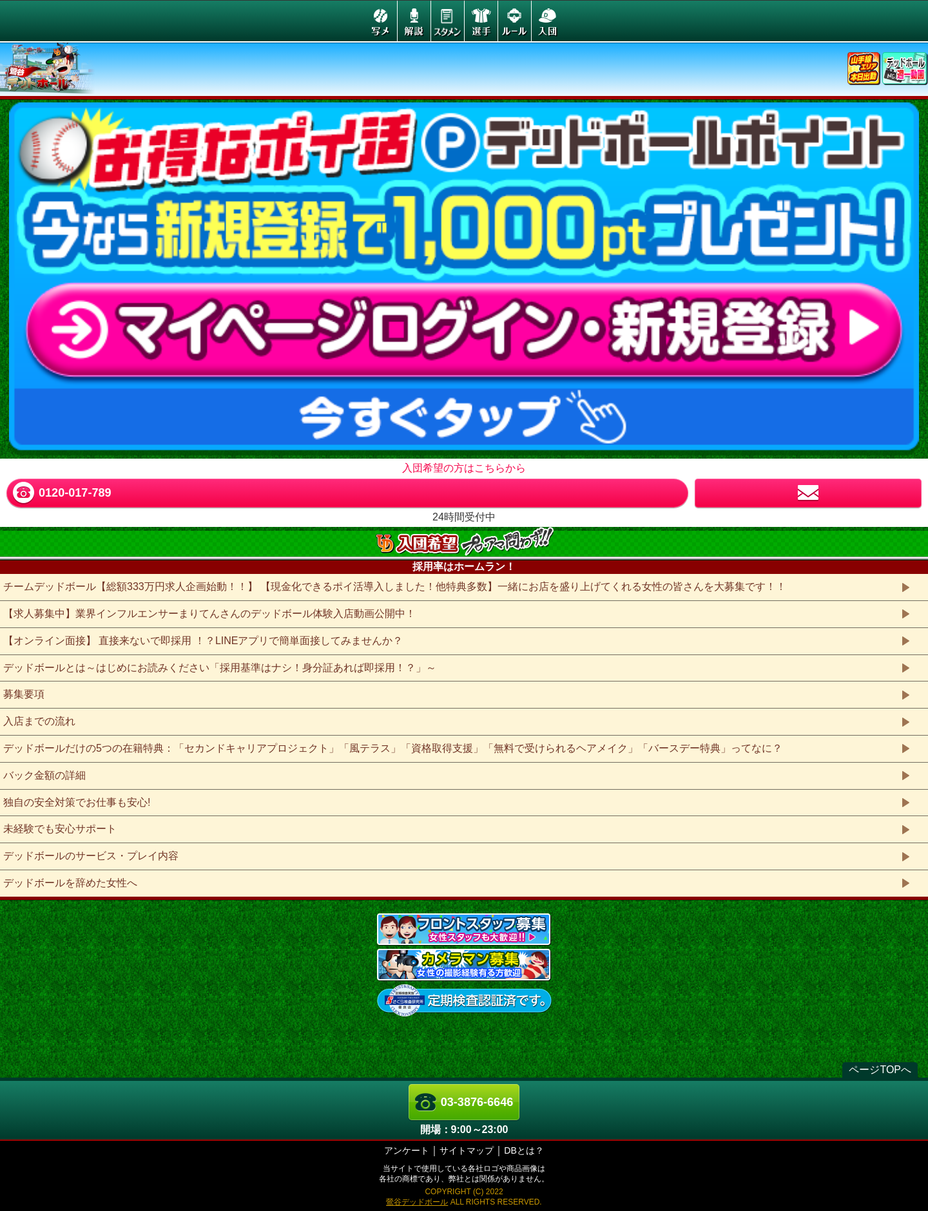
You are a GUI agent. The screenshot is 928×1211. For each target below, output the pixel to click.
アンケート (406, 1150)
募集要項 (23, 694)
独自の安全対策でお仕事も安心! (76, 802)
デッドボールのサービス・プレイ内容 (91, 855)
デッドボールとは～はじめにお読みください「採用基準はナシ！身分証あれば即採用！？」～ (219, 667)
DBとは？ (524, 1150)
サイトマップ (467, 1150)
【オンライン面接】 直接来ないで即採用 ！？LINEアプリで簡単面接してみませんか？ (203, 640)
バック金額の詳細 (44, 775)
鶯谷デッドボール (417, 1201)
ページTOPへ (880, 1069)
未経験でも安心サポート (60, 828)
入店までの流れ (39, 721)
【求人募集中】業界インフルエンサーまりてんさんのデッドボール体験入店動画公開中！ (209, 613)
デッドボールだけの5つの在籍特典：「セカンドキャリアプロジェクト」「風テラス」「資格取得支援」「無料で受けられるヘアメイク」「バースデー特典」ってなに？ (392, 748)
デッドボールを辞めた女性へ (70, 882)
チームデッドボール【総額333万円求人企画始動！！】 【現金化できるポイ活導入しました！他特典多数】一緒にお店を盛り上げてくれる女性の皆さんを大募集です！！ (394, 586)
